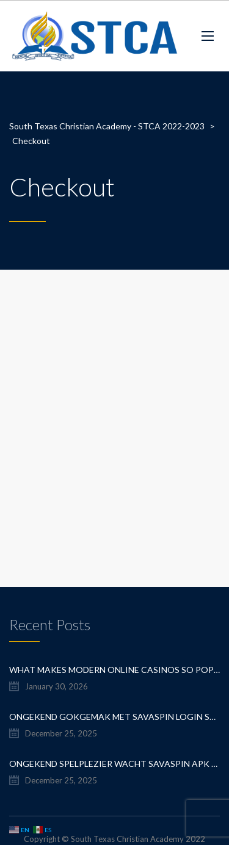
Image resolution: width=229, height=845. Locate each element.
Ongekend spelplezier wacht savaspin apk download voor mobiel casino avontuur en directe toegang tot (114, 763)
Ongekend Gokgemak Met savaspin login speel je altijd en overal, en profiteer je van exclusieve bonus (114, 716)
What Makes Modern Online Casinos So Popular (114, 669)
